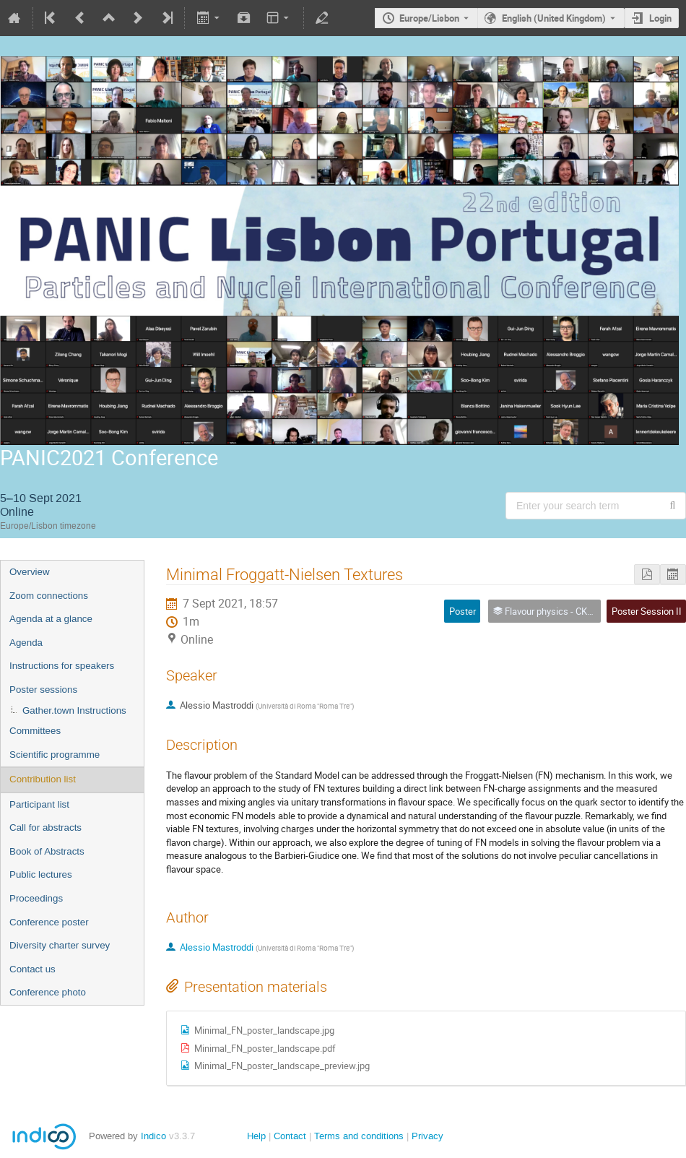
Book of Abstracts (46, 851)
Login (660, 18)
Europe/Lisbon (429, 18)
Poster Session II (647, 611)
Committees (35, 730)
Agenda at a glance (50, 618)
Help (256, 1136)
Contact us (32, 969)
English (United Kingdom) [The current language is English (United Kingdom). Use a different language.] (554, 18)
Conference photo (47, 992)
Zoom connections (48, 595)
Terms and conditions (359, 1136)
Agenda (26, 642)
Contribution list (42, 779)
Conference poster (49, 922)
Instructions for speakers (61, 665)
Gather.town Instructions (74, 710)
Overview (29, 571)
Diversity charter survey (59, 945)
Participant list (39, 804)
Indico (153, 1136)
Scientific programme (54, 754)
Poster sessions (43, 689)
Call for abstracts (45, 827)
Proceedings (36, 898)
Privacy (427, 1136)
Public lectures (40, 874)
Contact (290, 1136)
